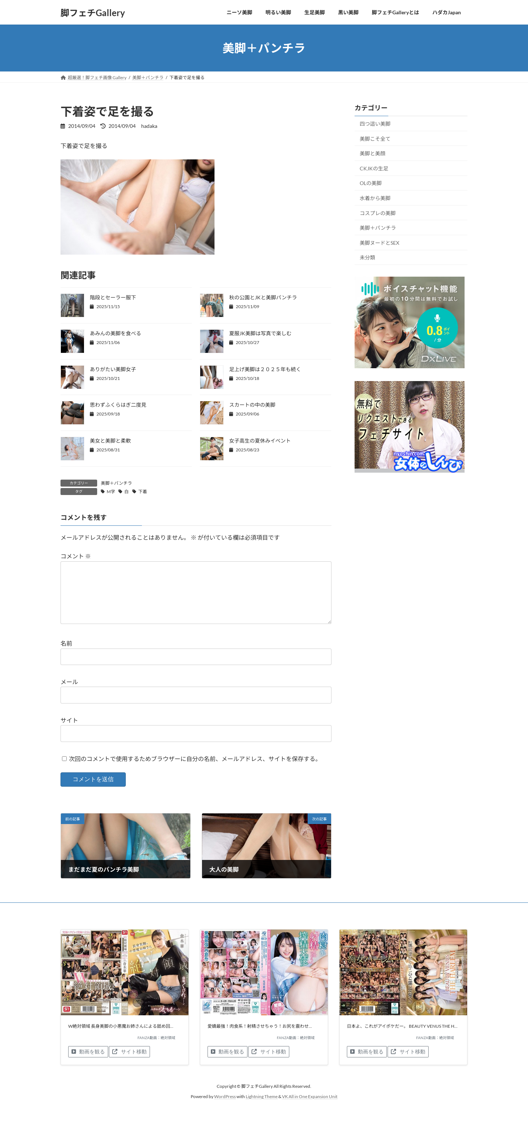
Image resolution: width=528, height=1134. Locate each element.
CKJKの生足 (374, 168)
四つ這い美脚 (375, 124)
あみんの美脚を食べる (115, 333)
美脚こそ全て (375, 139)
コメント (75, 556)
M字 (111, 491)
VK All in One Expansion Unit (309, 1108)
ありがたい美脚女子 (113, 369)
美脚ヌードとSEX (379, 243)
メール (69, 693)
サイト (69, 731)
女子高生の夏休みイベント (260, 440)
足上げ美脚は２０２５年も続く (265, 369)
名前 (66, 655)
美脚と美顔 (372, 153)
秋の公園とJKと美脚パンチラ (263, 297)
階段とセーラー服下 (113, 297)
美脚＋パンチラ (116, 483)
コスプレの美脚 (378, 213)
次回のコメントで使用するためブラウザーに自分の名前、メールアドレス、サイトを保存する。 (195, 770)
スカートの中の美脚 (252, 405)
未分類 (367, 258)
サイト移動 (129, 1063)
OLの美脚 (371, 183)
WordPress (225, 1108)
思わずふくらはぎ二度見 (118, 405)
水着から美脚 (375, 198)
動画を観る (88, 1063)
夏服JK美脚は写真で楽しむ (260, 333)
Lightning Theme (262, 1108)
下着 (142, 491)
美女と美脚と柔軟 (110, 440)
